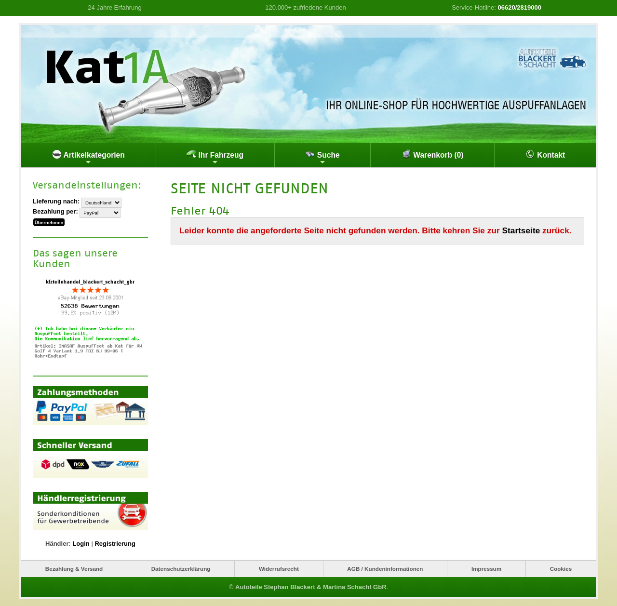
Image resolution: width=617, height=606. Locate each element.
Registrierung (114, 543)
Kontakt (545, 154)
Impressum (486, 569)
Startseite (521, 230)
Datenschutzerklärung (181, 569)
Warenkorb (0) (433, 154)
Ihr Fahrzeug (215, 157)
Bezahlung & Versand (74, 569)
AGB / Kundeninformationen (385, 569)
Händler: (58, 543)
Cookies (561, 569)
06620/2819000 (519, 7)
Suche (322, 157)
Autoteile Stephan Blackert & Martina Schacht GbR (311, 587)
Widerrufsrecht (279, 569)
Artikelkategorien (88, 157)
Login (80, 543)
